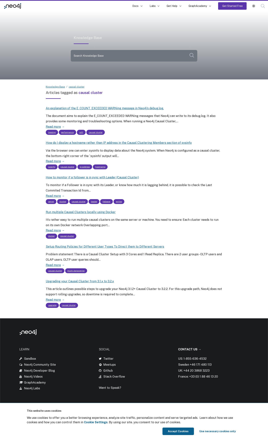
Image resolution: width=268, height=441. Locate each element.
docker (51, 236)
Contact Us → (189, 349)
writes (119, 201)
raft (81, 132)
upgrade (52, 305)
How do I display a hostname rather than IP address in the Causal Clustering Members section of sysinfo (119, 143)
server (51, 201)
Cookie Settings (96, 422)
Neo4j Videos (33, 376)
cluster (62, 201)
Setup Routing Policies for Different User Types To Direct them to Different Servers (105, 246)
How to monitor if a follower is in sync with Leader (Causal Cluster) (92, 177)
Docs (135, 5)
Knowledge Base (37, 5)
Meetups (109, 364)
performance (67, 132)
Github (108, 370)
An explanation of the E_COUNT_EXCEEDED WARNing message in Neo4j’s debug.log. (105, 108)
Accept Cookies (178, 431)
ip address (85, 167)
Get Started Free (232, 5)
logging (52, 132)
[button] (263, 6)
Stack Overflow (114, 376)
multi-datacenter (76, 270)
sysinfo (51, 167)
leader (94, 201)
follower (106, 201)
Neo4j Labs (32, 388)
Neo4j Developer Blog (39, 370)
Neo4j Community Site (40, 364)
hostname (100, 167)
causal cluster (76, 86)
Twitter (108, 358)
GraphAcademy (198, 5)
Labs (153, 5)
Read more (53, 126)
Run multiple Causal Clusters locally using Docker (81, 212)
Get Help (172, 5)
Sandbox (30, 358)
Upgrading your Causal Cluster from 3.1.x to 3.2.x (80, 281)
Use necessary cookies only (217, 431)
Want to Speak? (110, 388)
